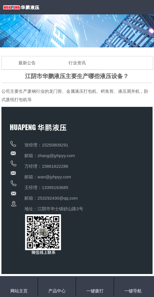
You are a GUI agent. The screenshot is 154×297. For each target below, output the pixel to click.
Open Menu (147, 7)
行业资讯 (77, 62)
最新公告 (27, 62)
